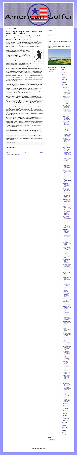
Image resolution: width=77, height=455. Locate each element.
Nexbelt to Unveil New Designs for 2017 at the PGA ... (67, 93)
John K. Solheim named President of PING (67, 256)
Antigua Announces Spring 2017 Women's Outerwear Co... (66, 261)
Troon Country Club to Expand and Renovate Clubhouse (67, 222)
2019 (63, 81)
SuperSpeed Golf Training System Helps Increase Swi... (66, 131)
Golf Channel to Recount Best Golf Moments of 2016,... (67, 244)
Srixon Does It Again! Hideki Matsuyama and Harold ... (67, 334)
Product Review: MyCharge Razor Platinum (66, 366)
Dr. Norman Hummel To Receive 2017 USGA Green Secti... (67, 348)
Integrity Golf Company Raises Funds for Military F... (66, 287)
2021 (63, 77)
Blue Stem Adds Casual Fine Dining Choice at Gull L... (67, 110)
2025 (63, 71)
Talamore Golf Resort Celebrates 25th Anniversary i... (67, 396)
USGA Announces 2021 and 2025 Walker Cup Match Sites (67, 208)
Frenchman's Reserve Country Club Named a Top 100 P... (67, 154)
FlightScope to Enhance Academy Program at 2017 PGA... (67, 239)
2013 (63, 425)
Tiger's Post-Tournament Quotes (65, 362)
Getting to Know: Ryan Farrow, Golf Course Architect (67, 311)
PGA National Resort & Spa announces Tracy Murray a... (67, 127)
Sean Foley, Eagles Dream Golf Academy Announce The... (66, 123)
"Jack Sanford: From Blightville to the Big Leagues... (67, 196)
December (65, 87)
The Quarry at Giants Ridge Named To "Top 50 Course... (67, 135)
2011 (63, 429)
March (64, 417)
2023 (63, 74)
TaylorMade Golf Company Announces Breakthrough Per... (67, 303)
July (64, 410)
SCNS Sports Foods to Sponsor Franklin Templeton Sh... (67, 356)
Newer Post (8, 152)
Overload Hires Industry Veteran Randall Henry (66, 102)
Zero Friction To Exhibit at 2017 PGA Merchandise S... (67, 218)
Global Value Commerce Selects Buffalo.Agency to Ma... (67, 343)
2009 (63, 432)
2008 (63, 434)
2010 (63, 430)
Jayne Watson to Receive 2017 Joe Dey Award (67, 307)
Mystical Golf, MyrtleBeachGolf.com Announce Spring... (67, 162)
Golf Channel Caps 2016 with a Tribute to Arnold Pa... (67, 158)
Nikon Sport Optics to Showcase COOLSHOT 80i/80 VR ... (67, 180)
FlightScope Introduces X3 (66, 291)
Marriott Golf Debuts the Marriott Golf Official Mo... (66, 400)
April (64, 415)
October (64, 405)
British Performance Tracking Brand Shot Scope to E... (67, 226)
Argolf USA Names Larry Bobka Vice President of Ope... (67, 314)
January (64, 420)
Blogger (51, 71)
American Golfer (53, 69)
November (65, 403)
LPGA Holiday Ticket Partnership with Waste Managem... (67, 235)
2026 (63, 69)
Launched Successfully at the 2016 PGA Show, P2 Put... (67, 140)
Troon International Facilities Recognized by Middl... (66, 144)
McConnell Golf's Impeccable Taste (66, 359)
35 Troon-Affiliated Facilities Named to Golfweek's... (67, 322)
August (64, 408)
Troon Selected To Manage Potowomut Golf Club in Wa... (66, 149)
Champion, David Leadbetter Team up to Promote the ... (67, 176)
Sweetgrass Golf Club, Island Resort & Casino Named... (67, 265)
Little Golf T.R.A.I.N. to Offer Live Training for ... (67, 171)
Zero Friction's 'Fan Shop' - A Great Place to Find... (66, 384)
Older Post (41, 152)
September (65, 407)
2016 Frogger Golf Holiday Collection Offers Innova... (67, 318)
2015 (63, 422)
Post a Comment (10, 150)
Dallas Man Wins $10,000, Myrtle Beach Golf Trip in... (66, 269)
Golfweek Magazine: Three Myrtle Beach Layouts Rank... (67, 377)
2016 (63, 86)
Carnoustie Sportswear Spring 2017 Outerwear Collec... (67, 330)
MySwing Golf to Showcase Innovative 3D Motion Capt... (66, 295)
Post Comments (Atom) (15, 154)
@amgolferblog (52, 439)
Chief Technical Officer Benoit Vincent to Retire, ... (66, 190)
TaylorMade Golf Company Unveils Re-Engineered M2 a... (67, 339)
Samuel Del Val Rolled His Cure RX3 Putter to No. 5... (67, 283)
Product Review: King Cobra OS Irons (67, 193)
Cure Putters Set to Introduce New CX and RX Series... (67, 113)
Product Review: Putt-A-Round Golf (67, 100)
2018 (63, 82)
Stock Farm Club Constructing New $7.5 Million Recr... (67, 90)
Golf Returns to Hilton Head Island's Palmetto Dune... (67, 381)
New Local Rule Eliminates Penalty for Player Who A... (67, 299)
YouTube (50, 30)
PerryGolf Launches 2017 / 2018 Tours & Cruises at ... (67, 248)
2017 (63, 84)
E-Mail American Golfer (53, 440)
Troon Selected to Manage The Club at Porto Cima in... (67, 204)
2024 (63, 72)
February (65, 418)
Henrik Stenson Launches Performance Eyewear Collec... (66, 118)
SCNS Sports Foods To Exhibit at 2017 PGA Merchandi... (67, 200)
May (64, 413)
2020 (63, 79)
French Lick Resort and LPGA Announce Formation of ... (66, 213)
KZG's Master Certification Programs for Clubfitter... (66, 253)
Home (25, 152)
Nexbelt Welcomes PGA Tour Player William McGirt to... (67, 326)
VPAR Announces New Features (66, 97)
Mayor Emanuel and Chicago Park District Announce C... (66, 167)
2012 (63, 427)
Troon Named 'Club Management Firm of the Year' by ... (67, 369)
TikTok (50, 35)
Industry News (11, 143)
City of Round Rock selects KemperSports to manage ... (66, 274)
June (64, 412)
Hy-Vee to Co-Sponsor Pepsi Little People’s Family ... (66, 185)
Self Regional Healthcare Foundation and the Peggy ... (67, 393)
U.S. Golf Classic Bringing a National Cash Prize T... (67, 388)
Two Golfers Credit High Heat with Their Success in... (67, 106)
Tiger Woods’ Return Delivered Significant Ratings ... (67, 279)
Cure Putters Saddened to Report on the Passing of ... (66, 231)
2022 (63, 76)
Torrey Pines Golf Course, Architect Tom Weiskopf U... (67, 352)
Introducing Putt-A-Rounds (66, 373)
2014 (63, 424)
